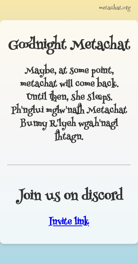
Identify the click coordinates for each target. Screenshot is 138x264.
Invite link (69, 222)
